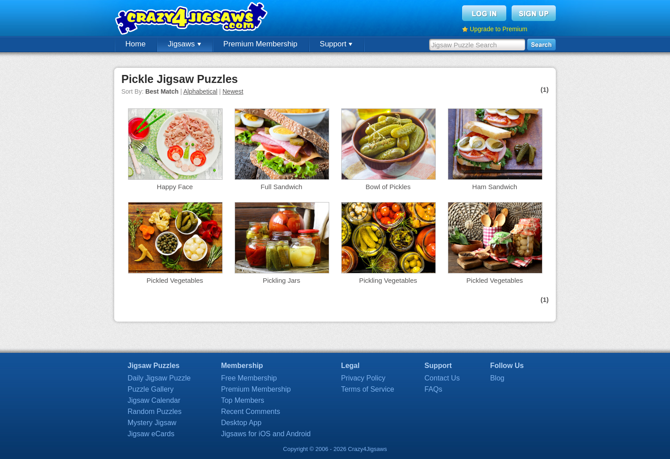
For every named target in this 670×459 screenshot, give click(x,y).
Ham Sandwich (494, 186)
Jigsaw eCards (151, 434)
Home (135, 44)
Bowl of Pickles (388, 186)
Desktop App (241, 422)
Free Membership (249, 378)
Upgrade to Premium (498, 29)
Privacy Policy (363, 378)
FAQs (434, 389)
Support (336, 44)
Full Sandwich (281, 186)
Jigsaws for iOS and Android (265, 434)
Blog (497, 378)
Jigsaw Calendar (154, 400)
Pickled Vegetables (175, 280)
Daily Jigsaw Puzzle (159, 378)
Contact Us (442, 378)
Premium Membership (260, 44)
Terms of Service (367, 389)
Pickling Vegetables (388, 280)
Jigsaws (184, 44)
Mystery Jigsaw (152, 422)
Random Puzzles (155, 411)
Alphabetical (200, 91)
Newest (233, 91)
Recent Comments (250, 411)
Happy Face (175, 186)
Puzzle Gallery (151, 389)
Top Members (242, 400)
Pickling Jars (281, 280)
